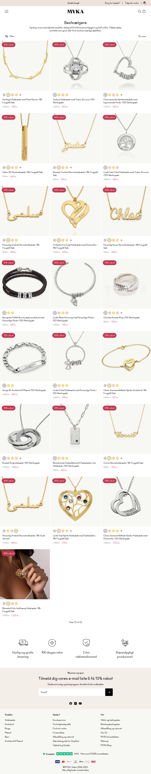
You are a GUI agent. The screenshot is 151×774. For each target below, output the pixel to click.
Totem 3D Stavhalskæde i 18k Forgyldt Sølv (22, 172)
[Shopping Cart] (144, 11)
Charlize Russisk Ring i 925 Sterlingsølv (121, 317)
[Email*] (72, 692)
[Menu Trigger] (6, 11)
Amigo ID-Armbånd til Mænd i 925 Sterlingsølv (24, 390)
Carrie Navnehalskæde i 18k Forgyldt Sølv (123, 463)
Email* (44, 692)
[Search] (139, 11)
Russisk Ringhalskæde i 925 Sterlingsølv (21, 463)
